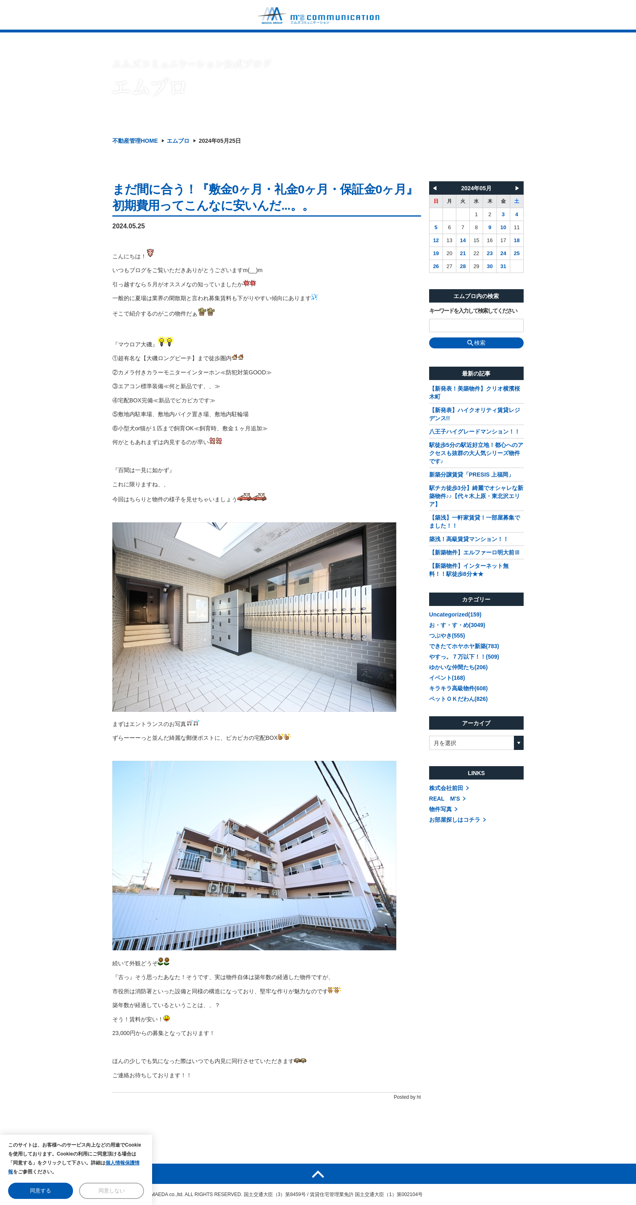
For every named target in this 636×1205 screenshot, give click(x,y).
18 (517, 240)
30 (489, 266)
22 (476, 253)
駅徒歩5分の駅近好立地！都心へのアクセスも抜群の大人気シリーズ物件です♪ (476, 453)
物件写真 (440, 809)
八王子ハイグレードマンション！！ (474, 431)
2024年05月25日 (220, 140)
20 (449, 253)
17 (503, 240)
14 (463, 240)
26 (436, 266)
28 (463, 266)
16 (489, 240)
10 (503, 227)
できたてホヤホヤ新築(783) (464, 646)
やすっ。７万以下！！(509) (464, 656)
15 (476, 240)
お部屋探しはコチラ (454, 819)
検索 (476, 342)
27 (449, 266)
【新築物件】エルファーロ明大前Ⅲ (474, 552)
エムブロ (178, 140)
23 (489, 253)
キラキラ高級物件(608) (458, 688)
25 (517, 253)
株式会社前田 (446, 788)
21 (463, 253)
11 (517, 227)
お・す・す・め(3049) (457, 625)
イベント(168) (447, 677)
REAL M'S (444, 798)
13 (449, 240)
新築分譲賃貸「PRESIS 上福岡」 (471, 474)
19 (436, 253)
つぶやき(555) (447, 635)
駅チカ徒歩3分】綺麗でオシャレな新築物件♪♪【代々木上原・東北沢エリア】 (476, 496)
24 (503, 253)
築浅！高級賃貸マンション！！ (469, 539)
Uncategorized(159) (455, 614)
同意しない (112, 1191)
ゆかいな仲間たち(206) (458, 667)
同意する (40, 1191)
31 (503, 266)
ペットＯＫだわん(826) (458, 699)
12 (436, 240)
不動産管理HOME (135, 140)
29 (476, 266)
